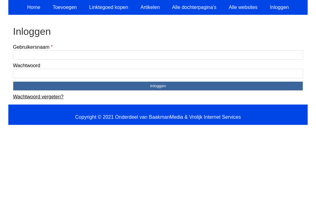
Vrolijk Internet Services (215, 117)
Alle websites (243, 7)
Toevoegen (65, 7)
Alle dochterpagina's (194, 7)
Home (33, 7)
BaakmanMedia (166, 117)
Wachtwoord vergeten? (38, 96)
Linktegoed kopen (108, 7)
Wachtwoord (26, 65)
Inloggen (279, 7)
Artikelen (150, 7)
